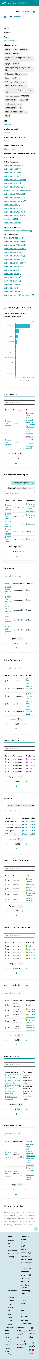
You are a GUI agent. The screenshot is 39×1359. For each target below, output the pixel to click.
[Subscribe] (30, 1343)
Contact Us (12, 1250)
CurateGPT (25, 1320)
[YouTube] (33, 1350)
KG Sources (25, 1278)
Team (10, 1243)
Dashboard (25, 1282)
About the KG (26, 1275)
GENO (10, 1317)
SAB (9, 1247)
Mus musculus (9, 40)
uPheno (11, 1301)
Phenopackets (26, 1323)
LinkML (23, 1303)
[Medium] (30, 1346)
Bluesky (21, 1347)
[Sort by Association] (23, 410)
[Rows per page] (20, 453)
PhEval (23, 1300)
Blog (19, 1338)
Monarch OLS (10, 1334)
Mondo (11, 1294)
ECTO (10, 1324)
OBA (9, 1311)
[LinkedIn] (30, 1350)
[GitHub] (33, 1346)
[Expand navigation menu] (36, 3)
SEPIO (10, 1321)
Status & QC (25, 1256)
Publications (13, 1253)
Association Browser (25, 1286)
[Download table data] (15, 463)
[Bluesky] (31, 1353)
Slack (20, 1334)
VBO (9, 1314)
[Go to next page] (23, 551)
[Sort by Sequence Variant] (20, 1072)
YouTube (21, 1344)
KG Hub (7, 1345)
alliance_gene (10, 149)
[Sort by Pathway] (34, 675)
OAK (22, 1310)
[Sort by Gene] (10, 410)
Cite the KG (25, 1272)
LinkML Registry (8, 1352)
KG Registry (9, 1348)
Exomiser (24, 1297)
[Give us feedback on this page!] (36, 1229)
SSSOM (23, 1307)
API (23, 1246)
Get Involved (22, 1331)
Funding (11, 1257)
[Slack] (33, 1343)
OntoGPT (24, 1317)
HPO (9, 1304)
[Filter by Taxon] (21, 488)
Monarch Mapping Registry (8, 1339)
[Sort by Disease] (33, 410)
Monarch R (26, 1253)
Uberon (11, 1297)
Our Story (11, 1240)
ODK (22, 1313)
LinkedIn (21, 1341)
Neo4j (24, 1249)
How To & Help (26, 1259)
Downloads (25, 1243)
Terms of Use (26, 1268)
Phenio (10, 1307)
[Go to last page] (26, 551)
